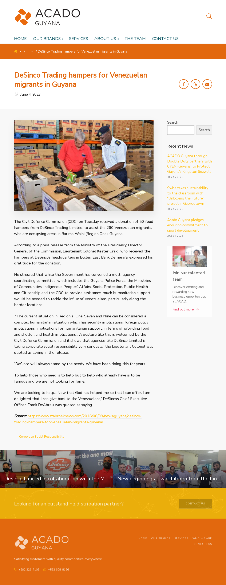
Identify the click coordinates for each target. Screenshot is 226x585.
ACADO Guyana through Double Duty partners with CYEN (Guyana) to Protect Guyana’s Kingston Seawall (189, 164)
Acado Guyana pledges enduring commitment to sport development (187, 225)
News (30, 52)
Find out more (183, 309)
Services (181, 541)
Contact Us (195, 505)
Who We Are (202, 541)
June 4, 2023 (30, 94)
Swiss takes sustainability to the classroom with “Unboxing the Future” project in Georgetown (187, 196)
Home (18, 52)
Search (172, 122)
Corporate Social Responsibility (41, 436)
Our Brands (160, 541)
